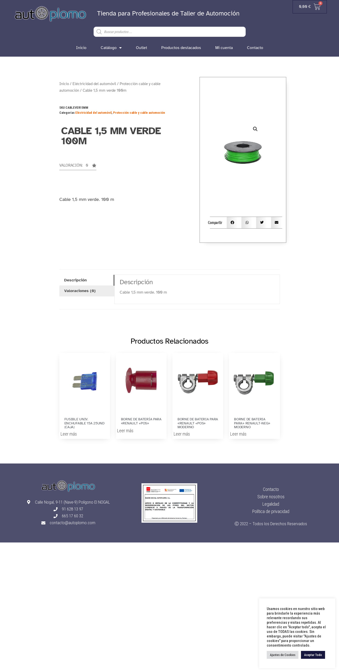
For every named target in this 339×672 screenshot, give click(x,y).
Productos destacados (181, 47)
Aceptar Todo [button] (313, 655)
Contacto (255, 47)
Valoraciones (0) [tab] (80, 290)
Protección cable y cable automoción (139, 113)
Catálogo (111, 47)
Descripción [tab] (75, 280)
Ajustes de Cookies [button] (282, 655)
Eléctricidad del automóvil (94, 84)
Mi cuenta (224, 47)
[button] (77, 167)
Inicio (81, 47)
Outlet (141, 47)
